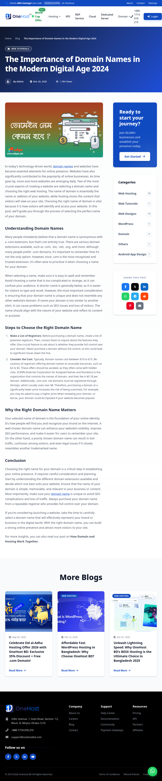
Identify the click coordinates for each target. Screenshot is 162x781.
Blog (17, 38)
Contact (141, 3)
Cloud (92, 16)
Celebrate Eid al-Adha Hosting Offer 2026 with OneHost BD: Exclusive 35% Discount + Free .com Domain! (27, 652)
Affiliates (138, 730)
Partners (138, 724)
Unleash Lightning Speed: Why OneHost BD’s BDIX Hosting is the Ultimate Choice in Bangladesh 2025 (132, 652)
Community (108, 724)
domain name (60, 494)
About (130, 3)
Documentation (110, 718)
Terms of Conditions (109, 774)
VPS (68, 16)
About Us (74, 713)
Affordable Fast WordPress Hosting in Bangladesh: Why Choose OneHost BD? (78, 649)
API (135, 718)
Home (8, 38)
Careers (73, 718)
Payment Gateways (112, 730)
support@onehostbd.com (26, 737)
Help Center (108, 713)
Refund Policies (131, 774)
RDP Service (79, 16)
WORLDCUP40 (52, 3)
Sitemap (152, 3)
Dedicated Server (107, 16)
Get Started (135, 156)
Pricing (137, 713)
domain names (63, 166)
